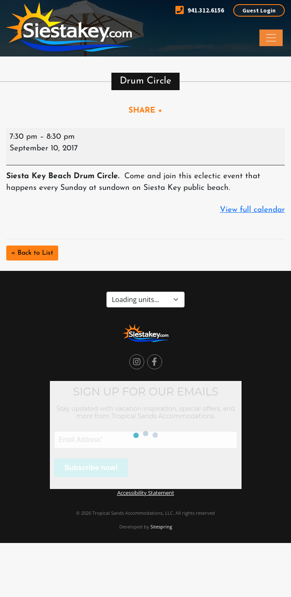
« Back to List (32, 253)
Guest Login (259, 10)
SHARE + (145, 111)
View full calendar (252, 210)
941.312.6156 (199, 10)
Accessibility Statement (145, 492)
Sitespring (161, 526)
